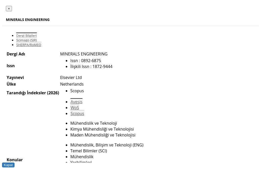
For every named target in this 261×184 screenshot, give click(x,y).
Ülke (11, 84)
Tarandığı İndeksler (26, 93)
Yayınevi (15, 77)
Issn (11, 65)
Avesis (76, 102)
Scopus (77, 113)
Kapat (8, 165)
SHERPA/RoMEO (28, 44)
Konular (15, 160)
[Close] (9, 8)
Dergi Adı (16, 54)
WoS (75, 107)
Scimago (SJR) (26, 40)
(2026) (53, 93)
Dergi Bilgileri (26, 35)
